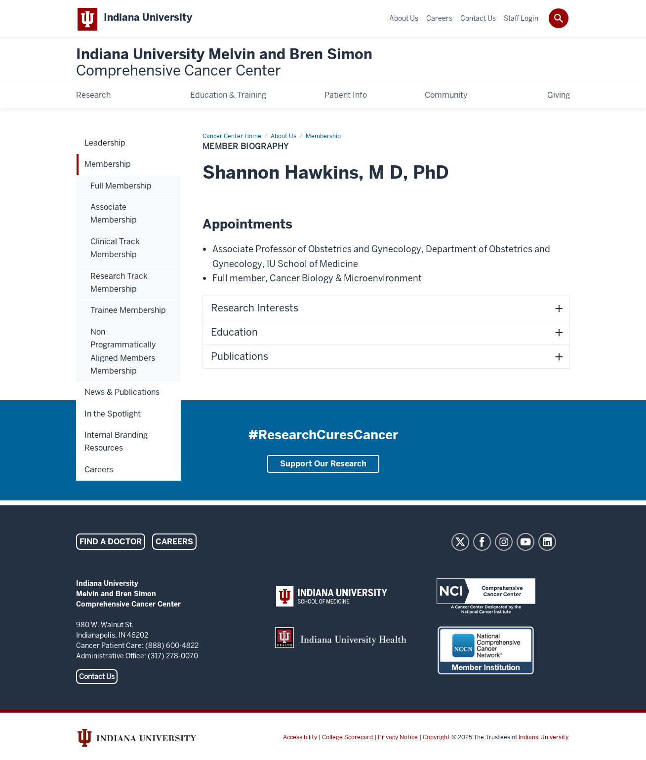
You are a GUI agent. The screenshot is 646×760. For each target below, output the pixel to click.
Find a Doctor (111, 543)
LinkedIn (547, 544)
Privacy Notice (398, 739)
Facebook (482, 544)
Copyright (436, 739)
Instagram (504, 544)
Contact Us (97, 678)
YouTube (525, 544)
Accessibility (300, 739)
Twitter (460, 544)
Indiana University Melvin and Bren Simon (224, 64)
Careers (174, 543)
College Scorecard (347, 739)
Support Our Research (323, 465)
